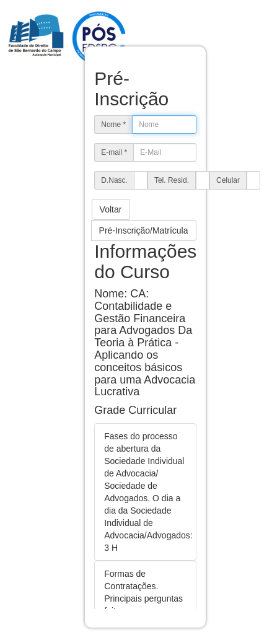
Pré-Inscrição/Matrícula (143, 230)
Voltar (111, 209)
